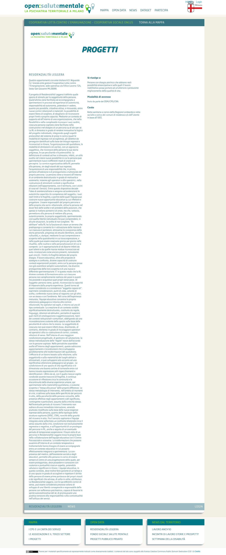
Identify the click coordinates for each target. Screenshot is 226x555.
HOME (189, 2)
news (133, 10)
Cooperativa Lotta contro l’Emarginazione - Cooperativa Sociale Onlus (81, 22)
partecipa (161, 10)
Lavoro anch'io (161, 529)
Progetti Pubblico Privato (106, 539)
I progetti (35, 539)
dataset (145, 10)
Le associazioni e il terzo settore (49, 534)
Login (199, 2)
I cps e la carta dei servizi (45, 529)
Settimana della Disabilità (168, 539)
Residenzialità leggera (104, 529)
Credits (197, 551)
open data (119, 10)
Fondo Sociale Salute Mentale (109, 534)
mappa (104, 10)
